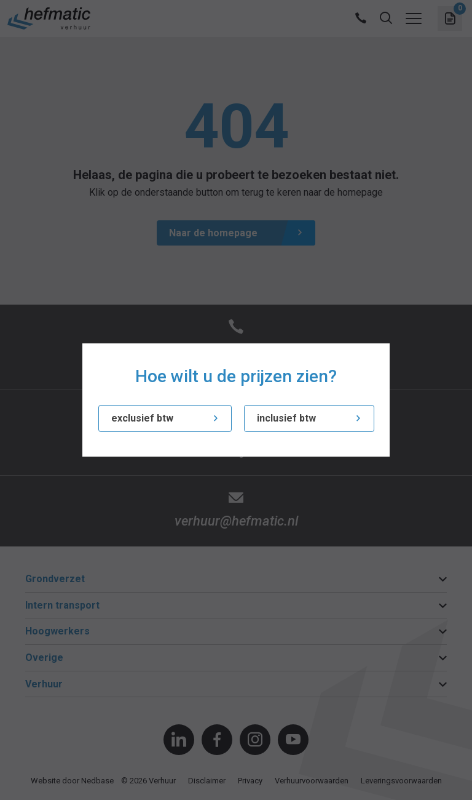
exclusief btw (142, 418)
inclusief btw (286, 418)
